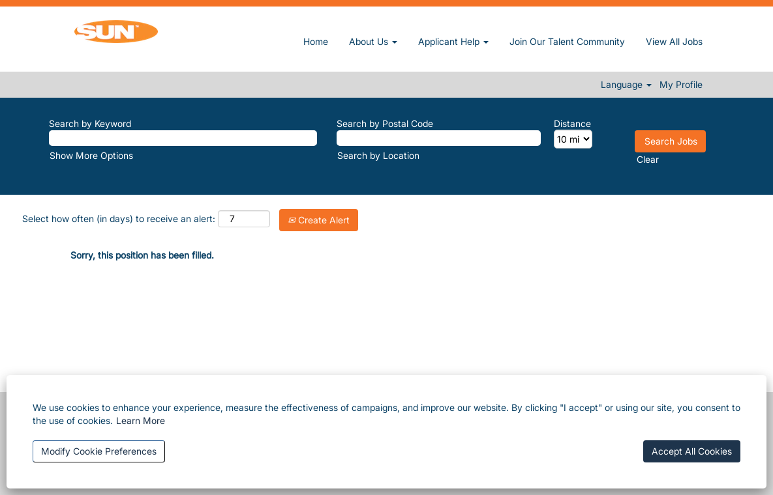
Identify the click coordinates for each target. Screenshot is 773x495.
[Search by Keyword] (183, 138)
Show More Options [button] (91, 155)
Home (315, 41)
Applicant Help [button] (453, 41)
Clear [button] (648, 159)
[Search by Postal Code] (439, 138)
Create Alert (319, 219)
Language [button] (626, 84)
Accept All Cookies (692, 451)
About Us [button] (373, 41)
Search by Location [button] (378, 155)
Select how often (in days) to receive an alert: (118, 218)
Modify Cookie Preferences (99, 451)
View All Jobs (674, 41)
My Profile (681, 84)
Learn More (140, 420)
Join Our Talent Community (567, 41)
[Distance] (573, 139)
